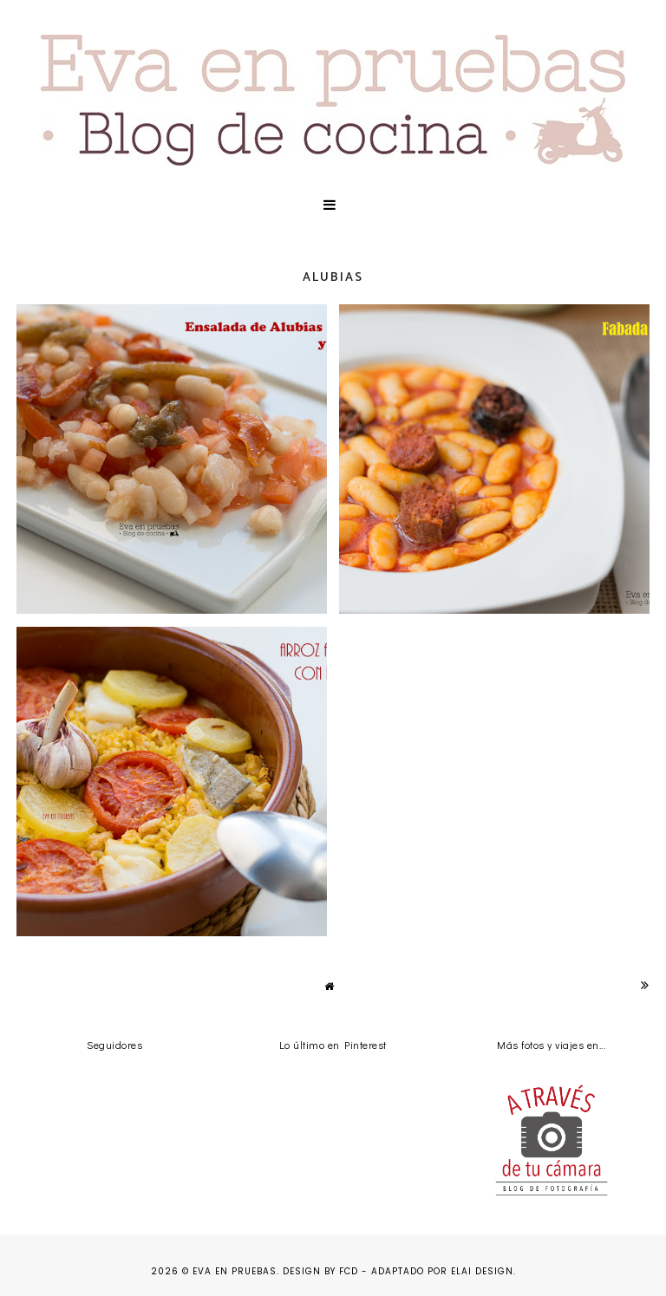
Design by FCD (320, 1271)
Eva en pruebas (235, 1271)
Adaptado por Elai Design (442, 1271)
